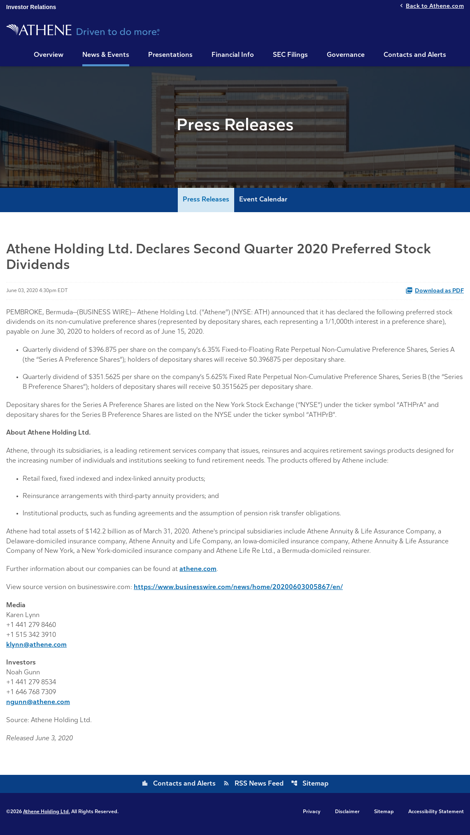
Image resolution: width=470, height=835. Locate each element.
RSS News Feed (253, 788)
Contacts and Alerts (415, 55)
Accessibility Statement (436, 816)
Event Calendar (263, 202)
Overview (48, 55)
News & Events (105, 55)
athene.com (198, 573)
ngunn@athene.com (38, 707)
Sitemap (309, 788)
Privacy (312, 816)
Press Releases (206, 202)
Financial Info (233, 55)
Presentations (170, 55)
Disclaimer (347, 816)
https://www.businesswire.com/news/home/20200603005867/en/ (240, 591)
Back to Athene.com (435, 7)
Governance (346, 55)
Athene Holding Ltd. (46, 816)
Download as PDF (434, 293)
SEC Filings (290, 55)
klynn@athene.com (36, 649)
